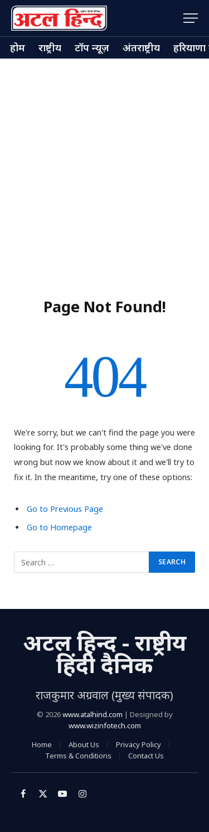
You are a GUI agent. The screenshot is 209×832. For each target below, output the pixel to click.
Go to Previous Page (65, 509)
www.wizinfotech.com (105, 725)
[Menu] (190, 18)
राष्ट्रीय (49, 47)
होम (17, 47)
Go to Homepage (59, 527)
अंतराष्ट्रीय (141, 47)
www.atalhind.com (92, 714)
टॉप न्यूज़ (92, 47)
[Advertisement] (104, 168)
